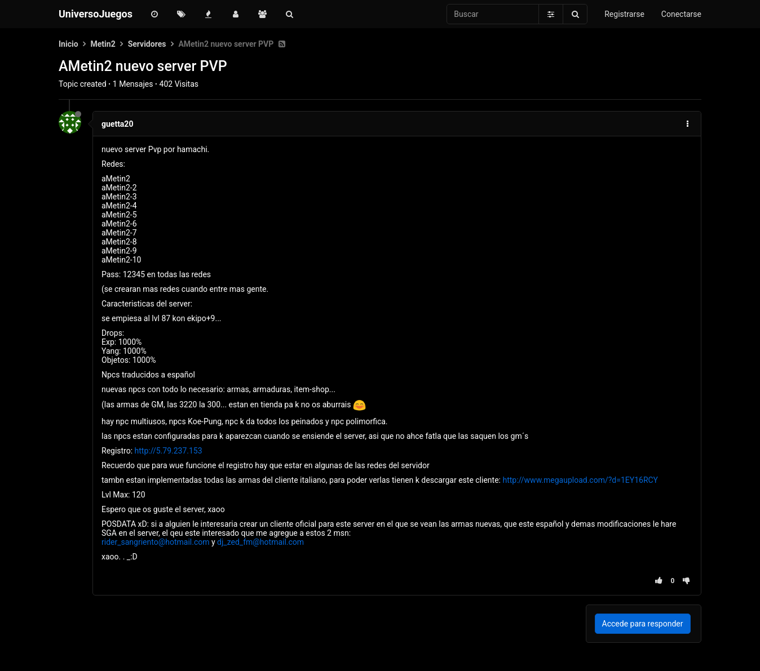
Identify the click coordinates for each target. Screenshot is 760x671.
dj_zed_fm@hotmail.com (260, 541)
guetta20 (117, 123)
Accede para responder (642, 623)
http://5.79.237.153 (168, 450)
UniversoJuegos (95, 14)
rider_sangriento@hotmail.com (155, 541)
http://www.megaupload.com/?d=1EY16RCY (580, 480)
